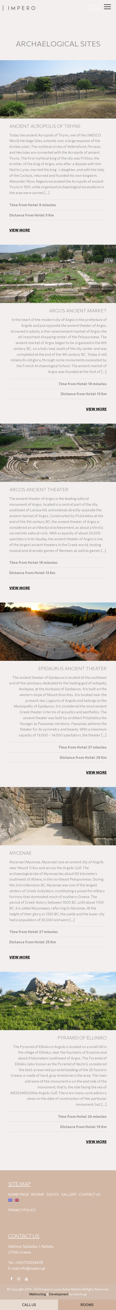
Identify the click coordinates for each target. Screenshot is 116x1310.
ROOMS (87, 1305)
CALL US (29, 1305)
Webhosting (37, 1294)
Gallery (69, 1194)
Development (59, 1294)
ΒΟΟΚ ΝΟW (95, 8)
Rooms (37, 1194)
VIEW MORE (19, 234)
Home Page (18, 1194)
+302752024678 (29, 1262)
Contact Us (89, 1194)
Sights (52, 1194)
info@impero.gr (33, 1268)
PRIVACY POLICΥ (22, 1210)
